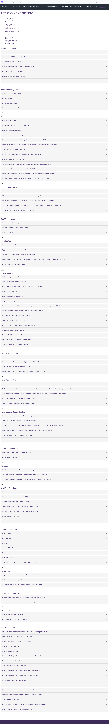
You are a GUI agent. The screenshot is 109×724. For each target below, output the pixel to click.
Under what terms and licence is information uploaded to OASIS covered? (23, 597)
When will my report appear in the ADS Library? (16, 501)
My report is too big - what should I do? (13, 320)
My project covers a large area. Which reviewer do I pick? (18, 403)
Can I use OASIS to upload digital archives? (15, 344)
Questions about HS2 (10, 33)
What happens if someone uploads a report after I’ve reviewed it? (21, 670)
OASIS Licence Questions (11, 40)
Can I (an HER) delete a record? (11, 699)
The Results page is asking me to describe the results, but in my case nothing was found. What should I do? (33, 425)
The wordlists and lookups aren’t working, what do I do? (18, 210)
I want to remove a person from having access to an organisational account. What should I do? (29, 173)
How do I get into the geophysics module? (14, 223)
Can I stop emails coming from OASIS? (13, 159)
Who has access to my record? (11, 357)
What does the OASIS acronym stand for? (14, 57)
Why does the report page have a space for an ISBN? (17, 301)
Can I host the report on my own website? (14, 281)
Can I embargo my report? (9, 291)
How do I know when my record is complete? (15, 497)
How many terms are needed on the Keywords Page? (17, 416)
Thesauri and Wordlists (10, 22)
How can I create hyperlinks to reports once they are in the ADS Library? (23, 310)
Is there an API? (7, 557)
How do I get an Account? (9, 120)
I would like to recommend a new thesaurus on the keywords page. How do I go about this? (28, 200)
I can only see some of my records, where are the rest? (18, 641)
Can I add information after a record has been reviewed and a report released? (25, 632)
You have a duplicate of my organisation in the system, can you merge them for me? (26, 164)
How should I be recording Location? (12, 245)
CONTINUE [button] (102, 7)
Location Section (9, 25)
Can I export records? (8, 553)
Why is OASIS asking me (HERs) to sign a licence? (17, 709)
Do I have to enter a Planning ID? (12, 580)
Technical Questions (9, 37)
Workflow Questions (9, 36)
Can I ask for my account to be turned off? (14, 149)
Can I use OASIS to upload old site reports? (15, 335)
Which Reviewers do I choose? (11, 384)
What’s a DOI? (6, 533)
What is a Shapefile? (8, 538)
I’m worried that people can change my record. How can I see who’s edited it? (24, 371)
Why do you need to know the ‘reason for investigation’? (18, 575)
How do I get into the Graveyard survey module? (16, 227)
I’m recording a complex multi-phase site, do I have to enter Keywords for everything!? (27, 430)
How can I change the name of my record (14, 81)
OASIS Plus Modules (10, 24)
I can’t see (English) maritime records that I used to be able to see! (21, 656)
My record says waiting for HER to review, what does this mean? (20, 506)
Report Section (8, 27)
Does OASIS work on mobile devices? (13, 614)
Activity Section (8, 38)
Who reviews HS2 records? (10, 457)
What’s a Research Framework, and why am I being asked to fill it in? (22, 440)
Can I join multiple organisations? (11, 130)
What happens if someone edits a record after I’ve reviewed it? (20, 675)
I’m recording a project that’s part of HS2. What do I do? (18, 452)
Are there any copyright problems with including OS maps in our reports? (23, 286)
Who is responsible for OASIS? (11, 516)
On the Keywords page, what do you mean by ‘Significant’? (19, 420)
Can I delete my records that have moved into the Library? (19, 562)
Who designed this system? (10, 103)
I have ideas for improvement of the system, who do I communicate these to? (24, 521)
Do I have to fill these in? (9, 232)
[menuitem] (7, 2)
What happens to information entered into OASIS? (16, 366)
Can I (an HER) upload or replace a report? (14, 665)
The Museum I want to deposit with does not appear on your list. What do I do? (25, 474)
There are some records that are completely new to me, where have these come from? (27, 685)
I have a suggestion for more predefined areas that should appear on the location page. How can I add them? (33, 259)
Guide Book (14, 17)
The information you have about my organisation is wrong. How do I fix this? (24, 140)
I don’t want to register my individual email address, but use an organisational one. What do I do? (30, 144)
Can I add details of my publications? (13, 296)
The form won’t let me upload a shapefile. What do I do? (18, 254)
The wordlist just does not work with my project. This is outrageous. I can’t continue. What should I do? (31, 205)
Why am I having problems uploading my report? (16, 315)
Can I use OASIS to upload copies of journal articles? (17, 339)
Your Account (8, 21)
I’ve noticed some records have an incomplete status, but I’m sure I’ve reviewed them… (27, 690)
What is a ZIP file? (7, 548)
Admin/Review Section (10, 30)
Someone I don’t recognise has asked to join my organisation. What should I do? (25, 178)
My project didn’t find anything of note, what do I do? (17, 435)
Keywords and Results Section (12, 31)
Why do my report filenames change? (13, 330)
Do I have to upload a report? (10, 277)
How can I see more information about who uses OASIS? (18, 66)
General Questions (9, 18)
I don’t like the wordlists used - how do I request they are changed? (21, 196)
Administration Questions (10, 20)
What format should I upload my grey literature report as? (18, 325)
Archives (7, 34)
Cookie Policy (68, 8)
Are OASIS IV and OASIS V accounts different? (16, 125)
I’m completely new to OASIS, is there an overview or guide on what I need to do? (25, 52)
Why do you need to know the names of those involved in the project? (22, 584)
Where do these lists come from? (11, 191)
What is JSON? (6, 543)
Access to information (10, 28)
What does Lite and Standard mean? (12, 71)
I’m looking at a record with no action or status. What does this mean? (22, 694)
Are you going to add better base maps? (13, 264)
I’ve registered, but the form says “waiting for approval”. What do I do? (22, 154)
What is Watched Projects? (10, 651)
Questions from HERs (10, 43)
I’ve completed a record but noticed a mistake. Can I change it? (20, 511)
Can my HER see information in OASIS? (14, 76)
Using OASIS (8, 41)
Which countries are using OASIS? (12, 61)
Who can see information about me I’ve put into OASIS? (18, 169)
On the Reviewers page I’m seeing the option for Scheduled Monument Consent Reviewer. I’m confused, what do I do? (36, 389)
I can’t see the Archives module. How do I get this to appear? (19, 470)
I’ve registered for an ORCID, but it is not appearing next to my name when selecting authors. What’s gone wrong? (35, 306)
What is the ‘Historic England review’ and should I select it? (19, 398)
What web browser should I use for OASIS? (14, 619)
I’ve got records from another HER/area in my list (16, 680)
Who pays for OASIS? (8, 98)
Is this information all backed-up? (11, 108)
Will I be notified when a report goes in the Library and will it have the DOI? (23, 704)
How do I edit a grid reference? (11, 646)
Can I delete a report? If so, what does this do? (15, 661)
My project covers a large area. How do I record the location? (19, 250)
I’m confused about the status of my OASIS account (17, 135)
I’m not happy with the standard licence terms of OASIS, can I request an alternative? (26, 602)
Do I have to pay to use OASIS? (11, 93)
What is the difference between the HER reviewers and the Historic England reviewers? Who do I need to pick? (34, 393)
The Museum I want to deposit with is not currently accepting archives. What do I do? (26, 479)
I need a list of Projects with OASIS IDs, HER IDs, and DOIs (19, 636)
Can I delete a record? (8, 492)
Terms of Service (10, 8)
